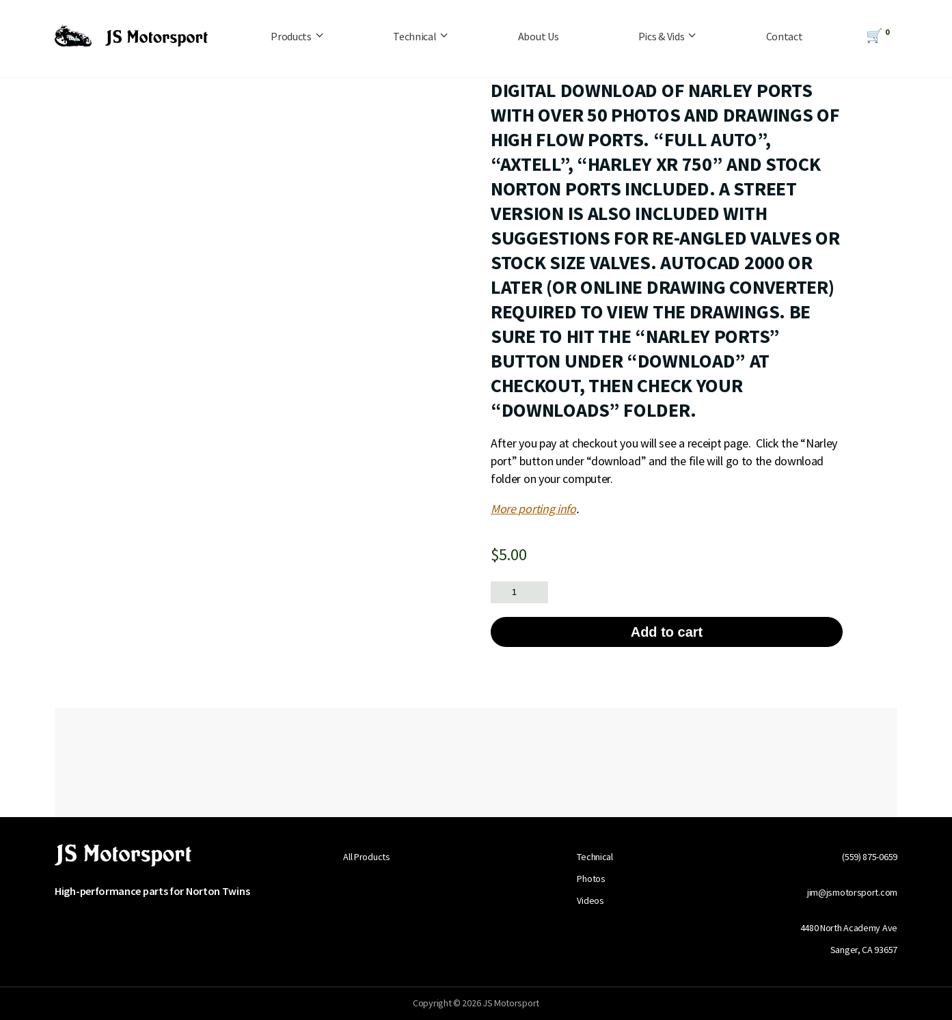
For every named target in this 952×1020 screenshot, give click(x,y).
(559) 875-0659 (869, 857)
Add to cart (667, 631)
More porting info (533, 508)
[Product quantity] (519, 592)
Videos (590, 900)
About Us (538, 36)
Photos (591, 878)
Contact (784, 36)
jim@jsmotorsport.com (852, 892)
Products (291, 36)
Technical (414, 36)
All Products (366, 857)
